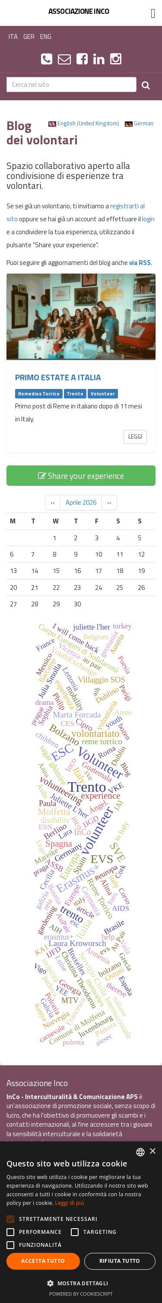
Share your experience (81, 475)
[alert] (81, 1222)
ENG (45, 36)
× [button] (152, 1151)
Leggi (135, 436)
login (148, 219)
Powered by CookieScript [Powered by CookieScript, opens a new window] (81, 1293)
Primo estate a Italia (58, 377)
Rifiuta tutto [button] (119, 1261)
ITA (13, 36)
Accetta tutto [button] (43, 1261)
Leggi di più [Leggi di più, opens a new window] (69, 1203)
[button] (81, 1283)
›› (109, 502)
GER (29, 36)
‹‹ (53, 502)
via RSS (140, 263)
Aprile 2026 (81, 502)
